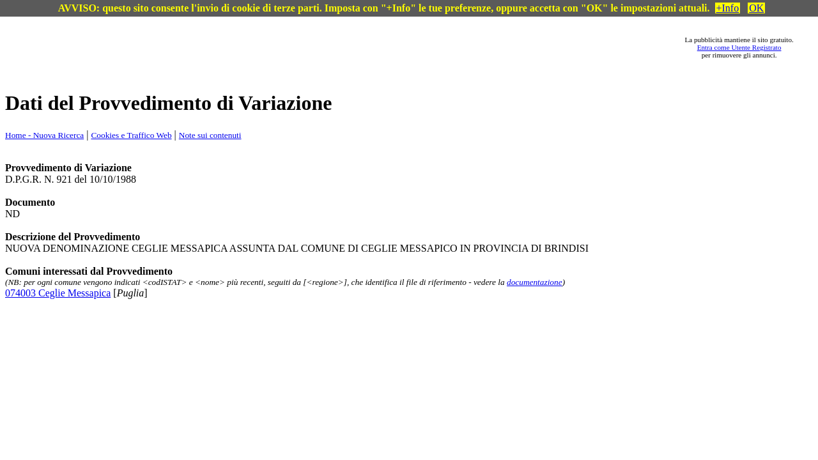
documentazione (534, 282)
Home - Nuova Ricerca (44, 135)
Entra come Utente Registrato (739, 47)
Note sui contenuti (210, 135)
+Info (727, 8)
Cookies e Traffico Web (131, 135)
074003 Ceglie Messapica (58, 293)
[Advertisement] (358, 47)
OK (756, 8)
